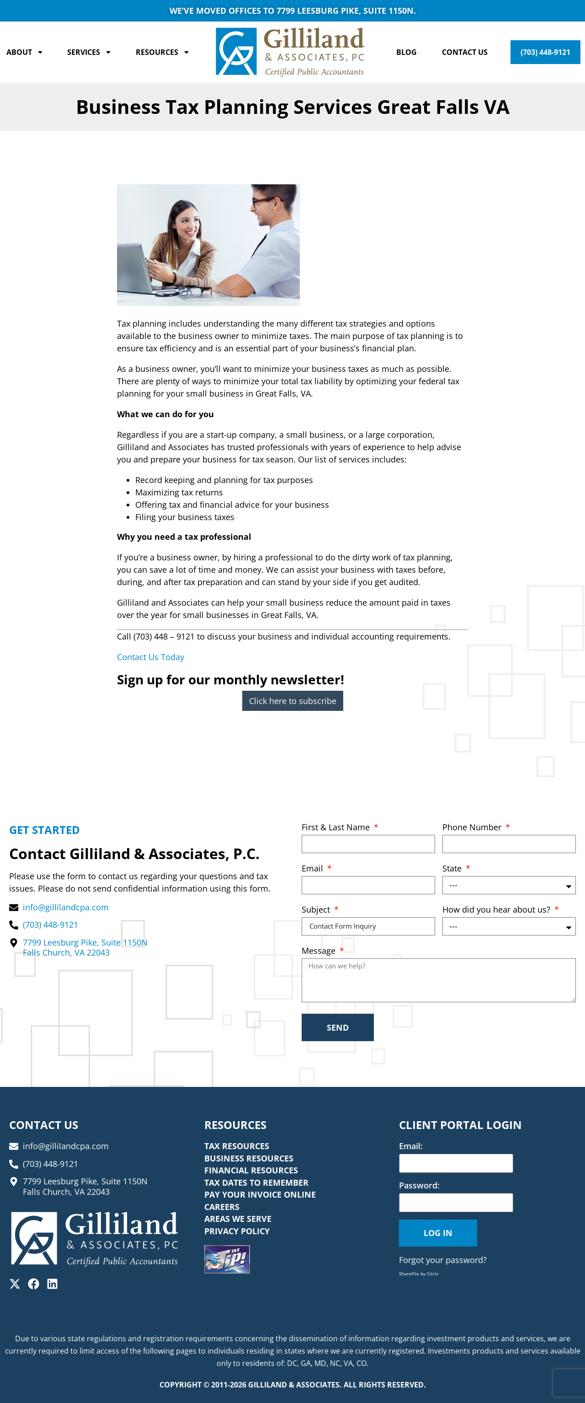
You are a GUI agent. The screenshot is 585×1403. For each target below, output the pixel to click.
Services (89, 52)
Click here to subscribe (292, 700)
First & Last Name (337, 828)
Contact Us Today (150, 656)
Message (320, 951)
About (25, 52)
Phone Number (473, 828)
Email (313, 869)
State (453, 869)
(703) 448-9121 (545, 52)
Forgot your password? (443, 1259)
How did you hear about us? (497, 910)
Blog (406, 52)
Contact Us (465, 52)
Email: (411, 1146)
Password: (419, 1185)
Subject (317, 910)
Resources (163, 52)
